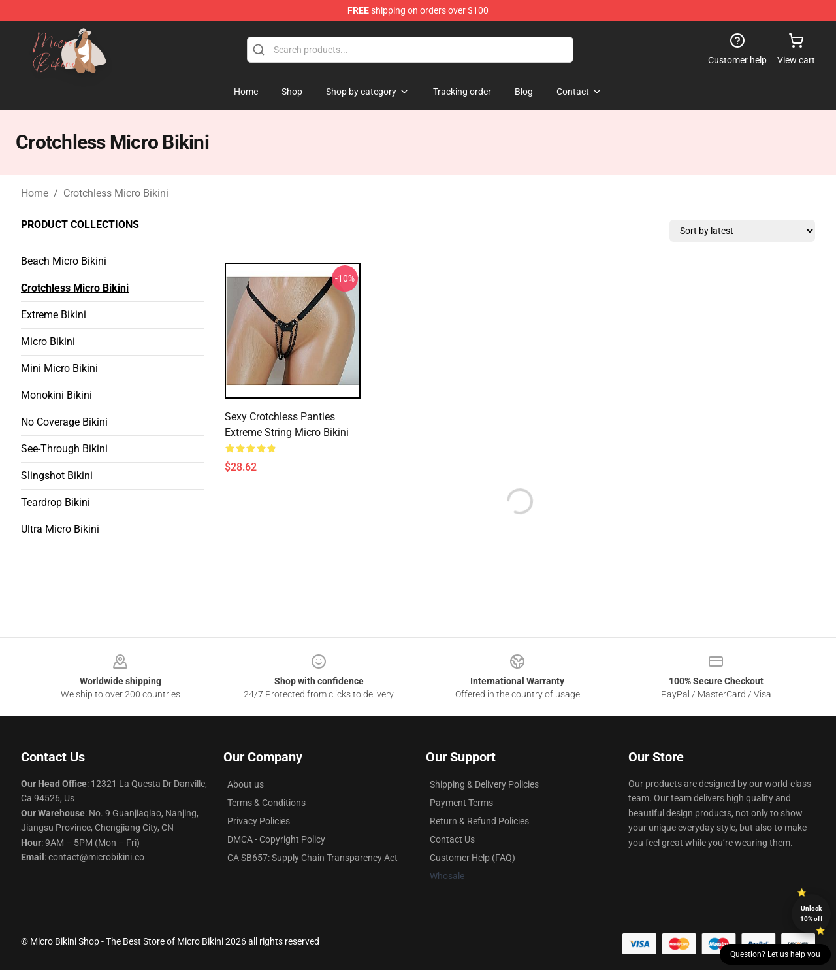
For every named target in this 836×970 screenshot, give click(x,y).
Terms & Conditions (266, 802)
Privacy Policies (258, 821)
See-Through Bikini (64, 449)
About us (245, 784)
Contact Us (452, 839)
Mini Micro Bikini (59, 368)
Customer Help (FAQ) (472, 857)
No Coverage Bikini (64, 422)
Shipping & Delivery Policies (484, 784)
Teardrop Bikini (55, 502)
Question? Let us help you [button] (775, 954)
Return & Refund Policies (479, 821)
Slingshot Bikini (57, 475)
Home (34, 193)
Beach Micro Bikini (63, 261)
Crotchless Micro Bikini (116, 193)
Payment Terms (461, 802)
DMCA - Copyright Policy (276, 839)
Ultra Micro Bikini (60, 529)
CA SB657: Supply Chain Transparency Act (312, 857)
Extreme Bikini (53, 315)
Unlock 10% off (811, 913)
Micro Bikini (48, 341)
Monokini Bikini (56, 395)
